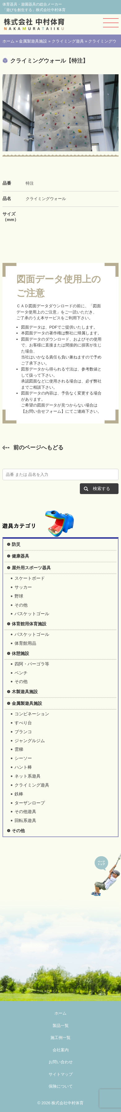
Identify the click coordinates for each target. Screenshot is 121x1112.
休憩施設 (20, 653)
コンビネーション (32, 713)
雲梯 (19, 749)
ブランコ (23, 731)
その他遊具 (25, 811)
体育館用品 (25, 643)
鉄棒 (19, 793)
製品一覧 (61, 1025)
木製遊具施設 (25, 691)
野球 (19, 596)
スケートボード (30, 578)
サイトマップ (61, 1074)
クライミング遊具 (68, 41)
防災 (16, 544)
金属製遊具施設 (33, 41)
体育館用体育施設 (29, 623)
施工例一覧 (60, 1037)
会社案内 (61, 1050)
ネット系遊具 (28, 776)
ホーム (8, 41)
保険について (61, 1086)
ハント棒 (23, 767)
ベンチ (21, 672)
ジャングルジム (30, 740)
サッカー (23, 587)
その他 (21, 605)
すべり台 (23, 722)
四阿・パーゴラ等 (32, 663)
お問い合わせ (61, 1062)
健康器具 (20, 556)
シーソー (23, 758)
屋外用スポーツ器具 (31, 567)
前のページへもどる (38, 447)
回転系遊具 (25, 820)
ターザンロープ (30, 802)
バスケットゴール (32, 613)
